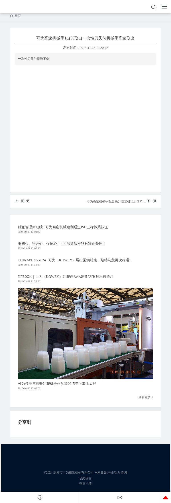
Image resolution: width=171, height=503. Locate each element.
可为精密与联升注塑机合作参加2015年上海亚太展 (57, 383)
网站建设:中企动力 (107, 472)
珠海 (124, 472)
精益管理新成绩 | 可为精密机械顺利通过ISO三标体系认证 (63, 227)
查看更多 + (145, 397)
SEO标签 (85, 478)
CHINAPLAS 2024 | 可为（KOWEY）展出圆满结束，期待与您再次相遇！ (75, 260)
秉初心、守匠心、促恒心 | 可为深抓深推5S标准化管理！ (62, 243)
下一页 (151, 201)
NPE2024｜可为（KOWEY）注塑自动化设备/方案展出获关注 (66, 276)
